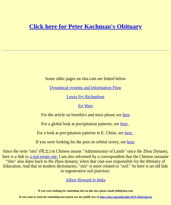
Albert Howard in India (86, 180)
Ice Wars (85, 105)
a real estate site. (44, 156)
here (126, 114)
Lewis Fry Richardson (85, 96)
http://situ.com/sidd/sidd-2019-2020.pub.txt (126, 196)
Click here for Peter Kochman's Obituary (85, 26)
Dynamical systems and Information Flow (85, 87)
